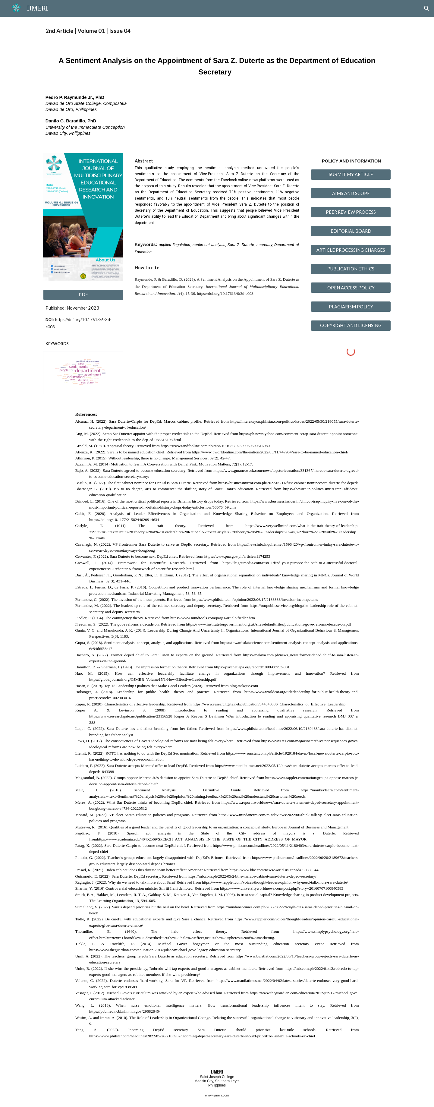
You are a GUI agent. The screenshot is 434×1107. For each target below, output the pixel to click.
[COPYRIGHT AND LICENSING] (351, 326)
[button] (427, 8)
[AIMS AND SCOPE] (351, 193)
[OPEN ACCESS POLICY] (351, 288)
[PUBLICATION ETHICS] (351, 269)
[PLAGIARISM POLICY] (351, 307)
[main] (217, 31)
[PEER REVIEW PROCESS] (351, 212)
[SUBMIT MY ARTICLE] (351, 174)
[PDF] (83, 295)
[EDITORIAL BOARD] (351, 231)
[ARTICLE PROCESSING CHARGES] (351, 250)
